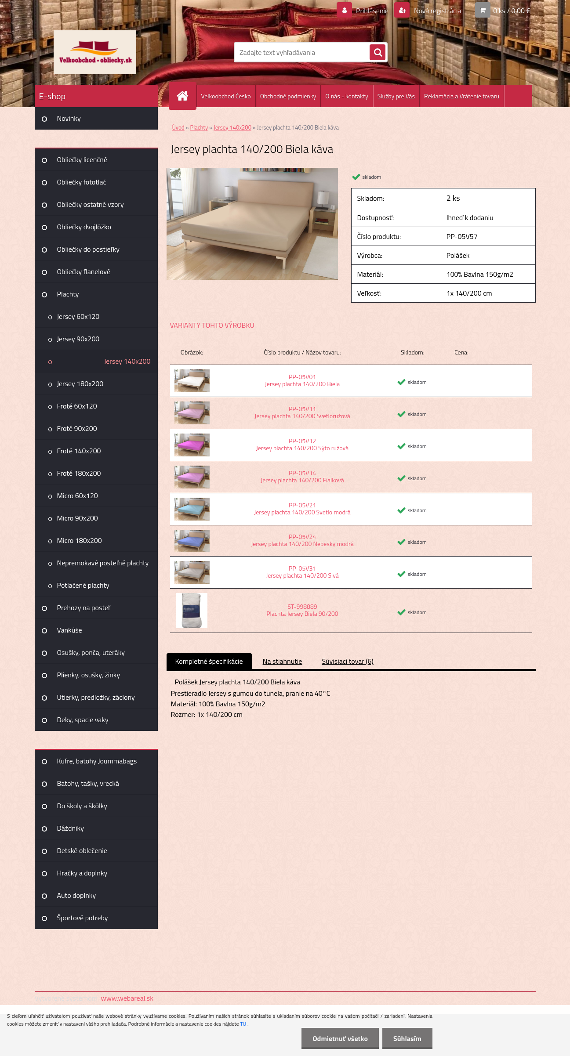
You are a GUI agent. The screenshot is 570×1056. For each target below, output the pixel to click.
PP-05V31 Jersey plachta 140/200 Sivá (302, 572)
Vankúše (69, 630)
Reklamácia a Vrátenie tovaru (461, 96)
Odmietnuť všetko (340, 1038)
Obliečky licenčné (82, 159)
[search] (377, 52)
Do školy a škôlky (82, 805)
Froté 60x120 (77, 406)
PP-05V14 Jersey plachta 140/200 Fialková (302, 476)
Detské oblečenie (82, 850)
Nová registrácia (436, 10)
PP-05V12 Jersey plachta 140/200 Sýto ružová (302, 444)
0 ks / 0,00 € (511, 10)
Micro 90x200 (77, 518)
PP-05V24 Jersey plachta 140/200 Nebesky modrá (302, 540)
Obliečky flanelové (83, 271)
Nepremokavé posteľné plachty (103, 562)
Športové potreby (82, 917)
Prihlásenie (372, 10)
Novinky (69, 118)
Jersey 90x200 (78, 338)
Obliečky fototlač (81, 182)
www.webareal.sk (127, 998)
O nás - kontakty (346, 96)
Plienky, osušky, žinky (88, 674)
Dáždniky (70, 828)
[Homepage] (186, 96)
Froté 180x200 (79, 473)
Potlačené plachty (83, 585)
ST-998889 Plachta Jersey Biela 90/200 (302, 610)
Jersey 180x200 (80, 383)
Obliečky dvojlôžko (84, 226)
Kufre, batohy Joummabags (97, 761)
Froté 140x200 (79, 450)
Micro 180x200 (79, 540)
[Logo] (95, 52)
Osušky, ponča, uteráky (91, 652)
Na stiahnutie (282, 661)
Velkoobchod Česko (226, 96)
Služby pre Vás (396, 96)
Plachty (68, 294)
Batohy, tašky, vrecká (88, 783)
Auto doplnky (76, 895)
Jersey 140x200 (127, 361)
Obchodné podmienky (288, 96)
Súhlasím (407, 1038)
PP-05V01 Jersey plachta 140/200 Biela (302, 380)
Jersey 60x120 (78, 316)
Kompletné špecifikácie (209, 661)
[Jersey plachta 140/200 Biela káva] (252, 171)
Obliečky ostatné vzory (90, 204)
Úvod (178, 127)
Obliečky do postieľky (88, 249)
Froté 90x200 (77, 428)
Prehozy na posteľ (83, 607)
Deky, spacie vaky (83, 719)
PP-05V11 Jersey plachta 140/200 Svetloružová (302, 412)
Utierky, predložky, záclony (96, 697)
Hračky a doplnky (82, 873)
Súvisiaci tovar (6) (347, 661)
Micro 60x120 (77, 495)
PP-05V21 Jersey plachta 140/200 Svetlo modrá (302, 508)
